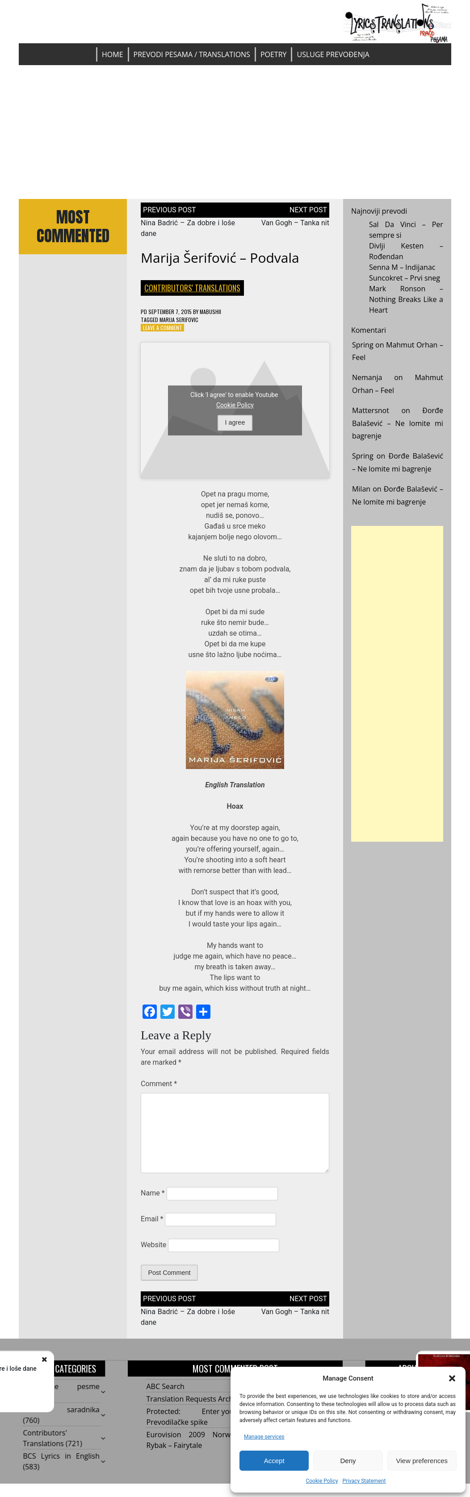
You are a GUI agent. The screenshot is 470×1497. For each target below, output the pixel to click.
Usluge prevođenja (333, 54)
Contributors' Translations (192, 288)
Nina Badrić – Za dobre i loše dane (113, 1368)
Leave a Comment (162, 327)
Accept (274, 1460)
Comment (159, 1083)
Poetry (273, 54)
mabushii (210, 311)
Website (153, 1245)
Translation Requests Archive (195, 1399)
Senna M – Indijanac (402, 267)
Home (112, 54)
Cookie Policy (322, 1481)
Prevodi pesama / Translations (192, 54)
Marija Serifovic (178, 319)
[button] (452, 1378)
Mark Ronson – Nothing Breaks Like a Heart (406, 299)
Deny (348, 1460)
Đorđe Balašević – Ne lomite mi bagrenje (397, 423)
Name (153, 1193)
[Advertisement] (235, 132)
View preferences (422, 1460)
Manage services (264, 1437)
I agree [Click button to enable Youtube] (235, 422)
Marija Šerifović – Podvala (220, 257)
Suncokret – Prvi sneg (404, 278)
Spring (362, 345)
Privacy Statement (364, 1481)
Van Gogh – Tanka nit (295, 223)
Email (152, 1219)
